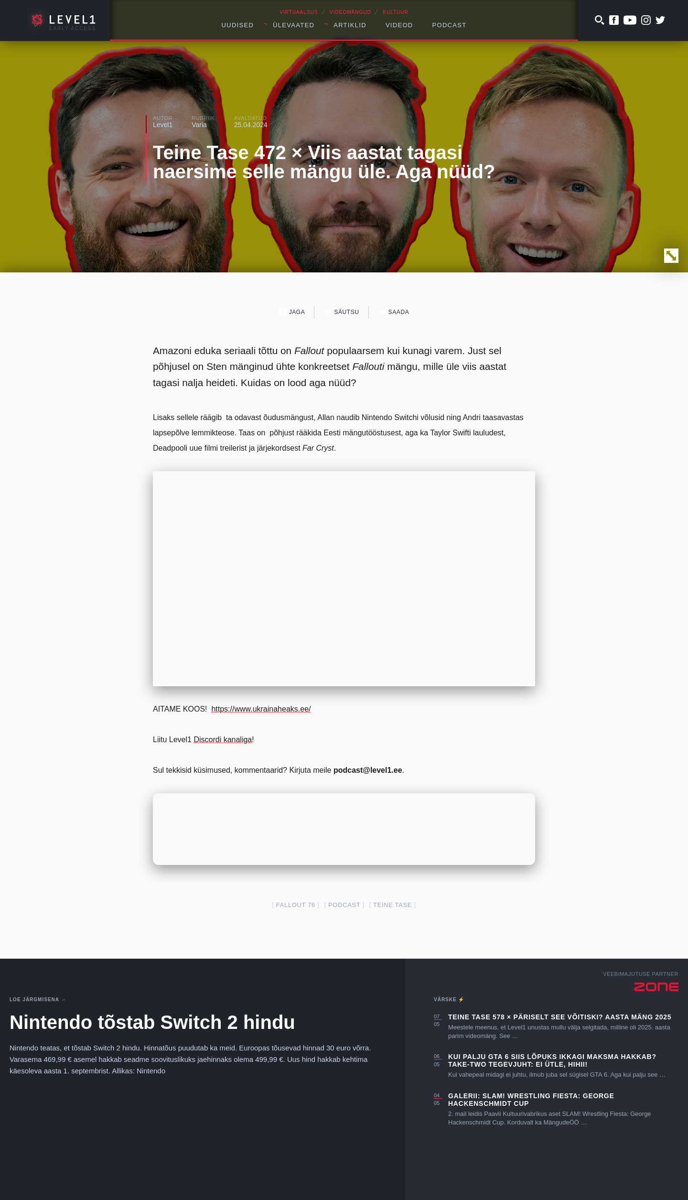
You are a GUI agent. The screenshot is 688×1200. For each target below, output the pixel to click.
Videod (399, 25)
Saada (393, 312)
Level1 (162, 125)
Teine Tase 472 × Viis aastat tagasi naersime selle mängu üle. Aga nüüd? (324, 162)
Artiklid (349, 25)
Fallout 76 (295, 904)
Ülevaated (293, 25)
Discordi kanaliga (223, 739)
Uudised (238, 25)
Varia (199, 125)
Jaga (292, 312)
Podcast (449, 25)
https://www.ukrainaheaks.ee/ (261, 709)
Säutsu (341, 312)
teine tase (392, 904)
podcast (344, 904)
